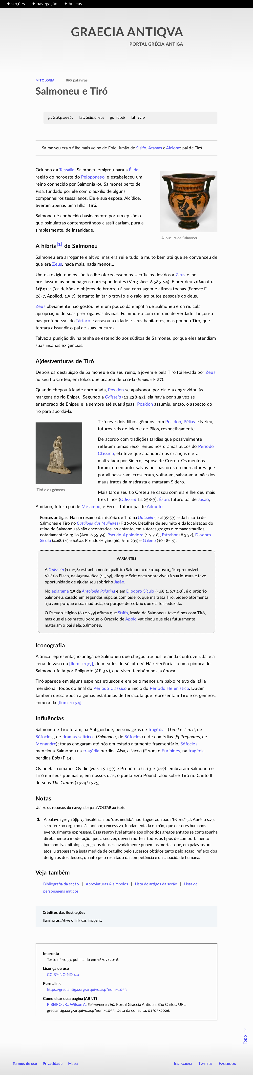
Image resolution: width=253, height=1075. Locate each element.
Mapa (73, 1064)
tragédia (91, 751)
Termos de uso (25, 1064)
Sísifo (141, 148)
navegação (47, 4)
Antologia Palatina (98, 591)
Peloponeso (93, 177)
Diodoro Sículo (140, 591)
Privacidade (53, 1064)
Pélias (189, 422)
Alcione (173, 148)
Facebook (227, 1063)
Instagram (183, 1063)
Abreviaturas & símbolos (107, 884)
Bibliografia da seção (61, 884)
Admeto (155, 507)
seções (18, 4)
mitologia (45, 80)
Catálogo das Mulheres (97, 523)
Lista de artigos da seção (156, 884)
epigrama (60, 591)
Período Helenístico (169, 688)
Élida (133, 170)
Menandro (46, 744)
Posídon (116, 390)
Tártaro (83, 321)
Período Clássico (109, 688)
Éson (164, 500)
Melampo (91, 507)
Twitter (205, 1063)
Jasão (203, 500)
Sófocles (44, 737)
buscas (75, 4)
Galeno (149, 541)
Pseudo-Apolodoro (125, 535)
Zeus (57, 264)
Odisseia (113, 397)
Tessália (66, 170)
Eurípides (171, 751)
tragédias (157, 730)
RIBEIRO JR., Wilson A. (67, 1005)
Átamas (155, 148)
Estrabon (170, 535)
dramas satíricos (79, 737)
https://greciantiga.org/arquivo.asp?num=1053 (87, 990)
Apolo (131, 619)
